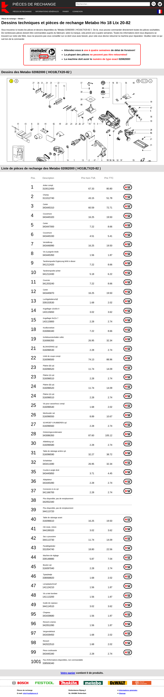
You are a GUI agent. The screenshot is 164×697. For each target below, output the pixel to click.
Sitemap (122, 693)
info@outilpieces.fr (30, 693)
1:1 (144, 81)
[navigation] (78, 11)
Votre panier (67, 672)
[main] (82, 346)
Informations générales (128, 690)
